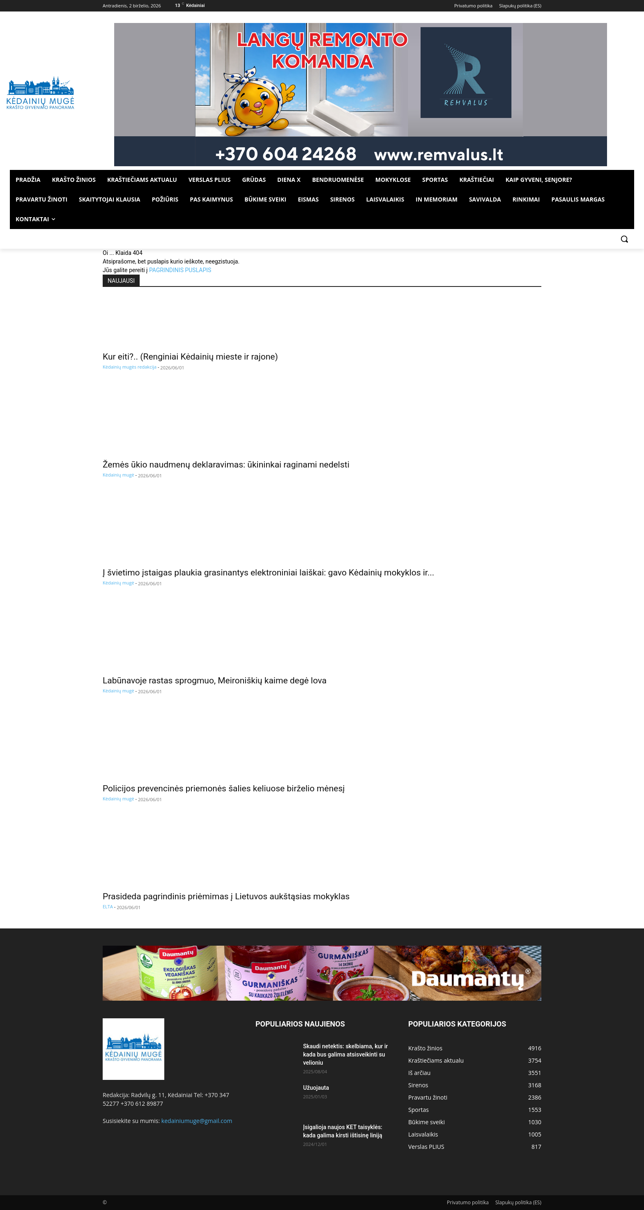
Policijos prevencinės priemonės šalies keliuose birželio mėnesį (224, 788)
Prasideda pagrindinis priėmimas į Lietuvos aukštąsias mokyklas (226, 896)
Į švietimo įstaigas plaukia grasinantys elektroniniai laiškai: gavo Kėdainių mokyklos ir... (268, 573)
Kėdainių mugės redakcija (129, 367)
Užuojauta (316, 1087)
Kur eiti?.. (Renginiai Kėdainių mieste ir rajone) (190, 357)
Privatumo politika (468, 1202)
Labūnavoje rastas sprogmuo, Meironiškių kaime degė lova (215, 680)
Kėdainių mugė (118, 475)
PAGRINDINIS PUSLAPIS (180, 270)
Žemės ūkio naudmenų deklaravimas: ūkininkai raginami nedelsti (226, 465)
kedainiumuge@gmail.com (196, 1121)
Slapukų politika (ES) (518, 1202)
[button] (624, 239)
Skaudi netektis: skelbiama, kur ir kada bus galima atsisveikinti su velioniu (345, 1054)
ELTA (108, 906)
